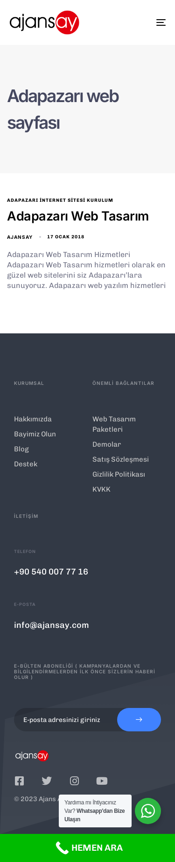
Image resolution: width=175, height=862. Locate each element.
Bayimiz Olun (35, 434)
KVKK (101, 489)
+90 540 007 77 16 (51, 572)
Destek (25, 464)
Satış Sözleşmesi (120, 459)
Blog (21, 449)
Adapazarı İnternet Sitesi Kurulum (60, 200)
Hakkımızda (33, 419)
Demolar (106, 444)
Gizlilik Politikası (118, 474)
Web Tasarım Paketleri (114, 424)
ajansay (20, 237)
